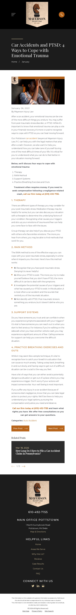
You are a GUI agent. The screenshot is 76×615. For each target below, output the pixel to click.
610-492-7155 (38, 512)
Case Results (38, 564)
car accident (31, 138)
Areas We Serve (38, 549)
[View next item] (23, 466)
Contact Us (38, 569)
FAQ (38, 573)
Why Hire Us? (38, 554)
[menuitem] (25, 611)
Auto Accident (30, 421)
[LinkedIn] (38, 586)
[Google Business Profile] (43, 586)
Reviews (38, 559)
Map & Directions (38, 532)
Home (38, 544)
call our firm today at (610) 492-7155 (41, 194)
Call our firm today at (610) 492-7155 (30, 408)
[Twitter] (33, 586)
